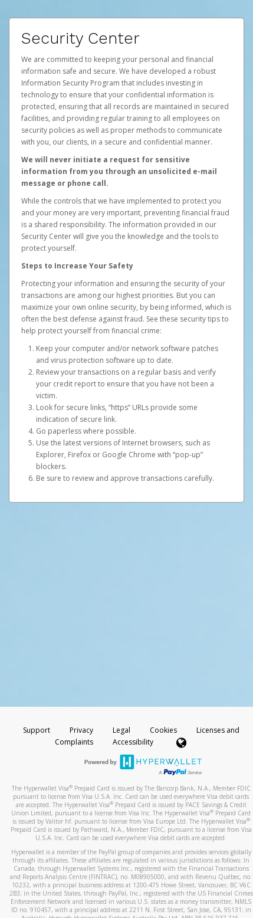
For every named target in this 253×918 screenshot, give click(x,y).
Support (36, 730)
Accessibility (133, 742)
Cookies (163, 730)
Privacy (81, 730)
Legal (121, 730)
